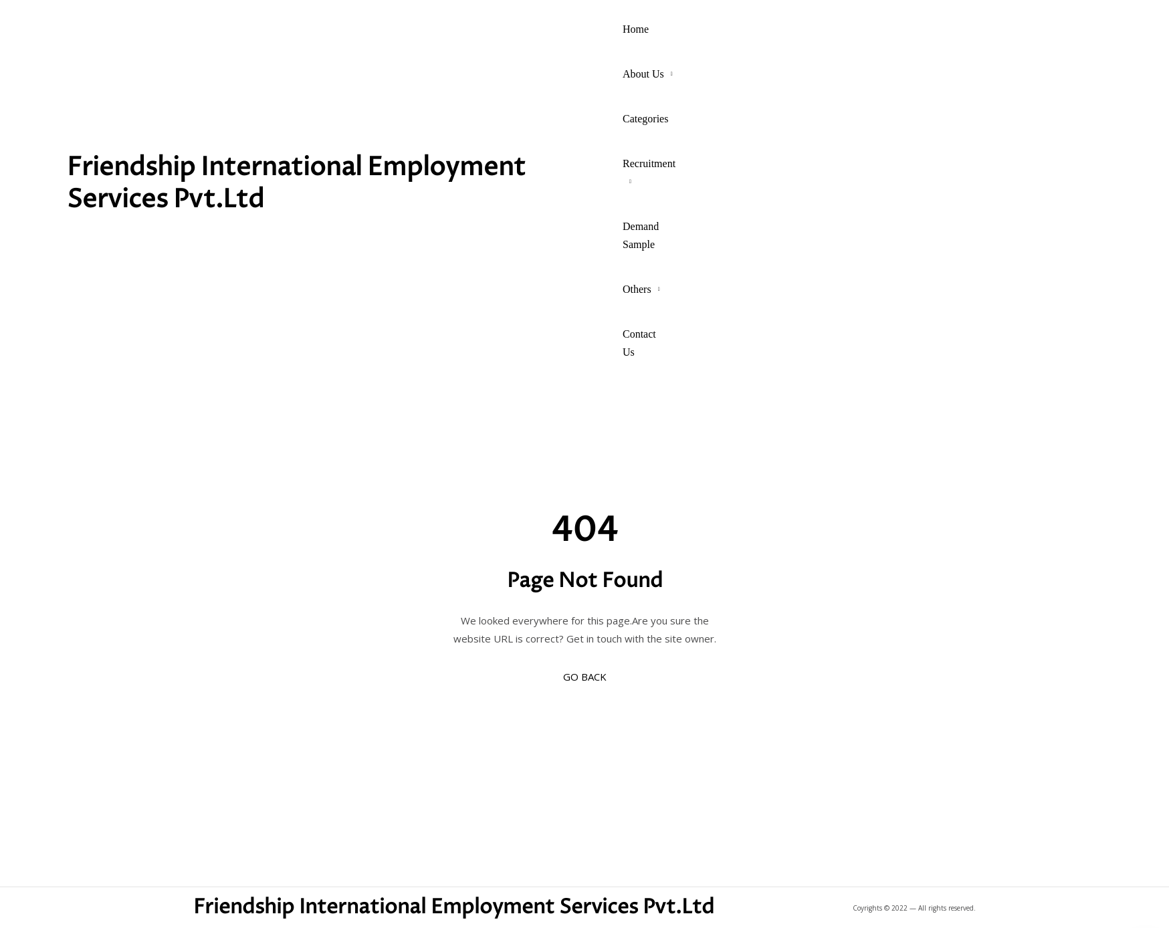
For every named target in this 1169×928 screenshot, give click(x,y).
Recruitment (649, 163)
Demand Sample (641, 235)
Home (636, 29)
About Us (643, 74)
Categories (645, 118)
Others (637, 289)
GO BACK (585, 676)
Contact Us (639, 343)
